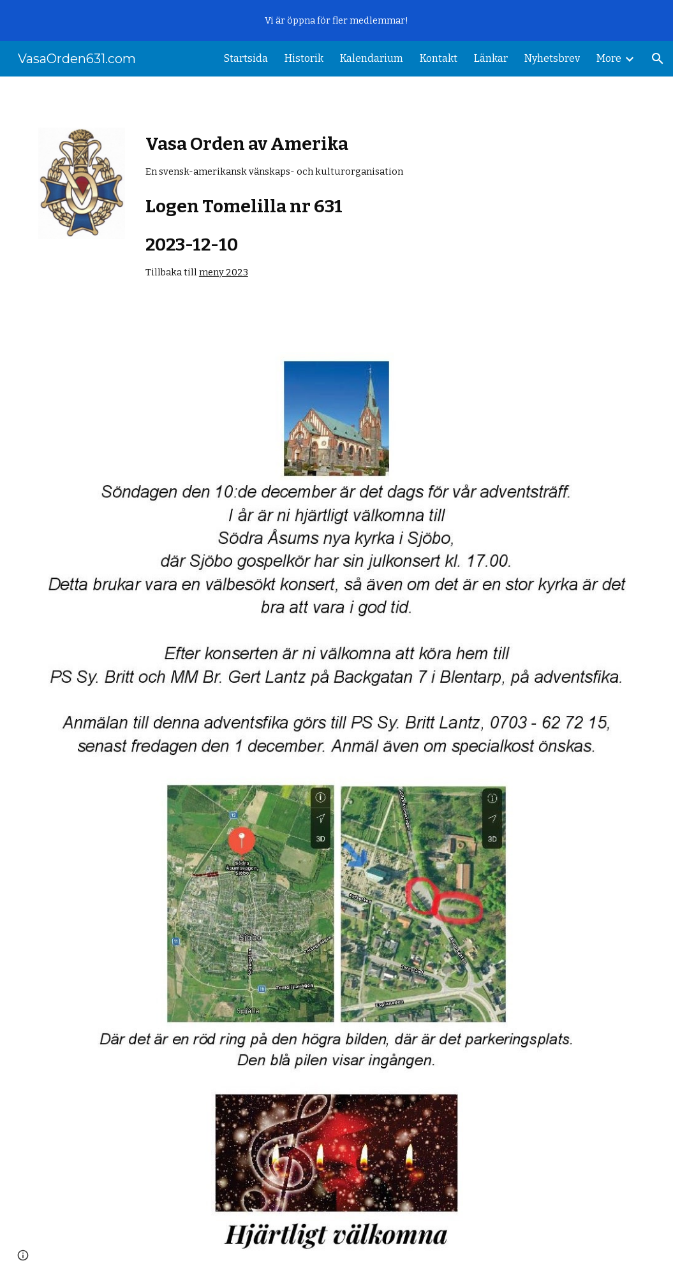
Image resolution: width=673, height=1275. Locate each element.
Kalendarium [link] (371, 58)
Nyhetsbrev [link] (552, 58)
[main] (336, 206)
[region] (336, 20)
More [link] (608, 58)
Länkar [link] (491, 58)
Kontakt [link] (438, 58)
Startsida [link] (246, 58)
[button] (657, 58)
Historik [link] (304, 58)
